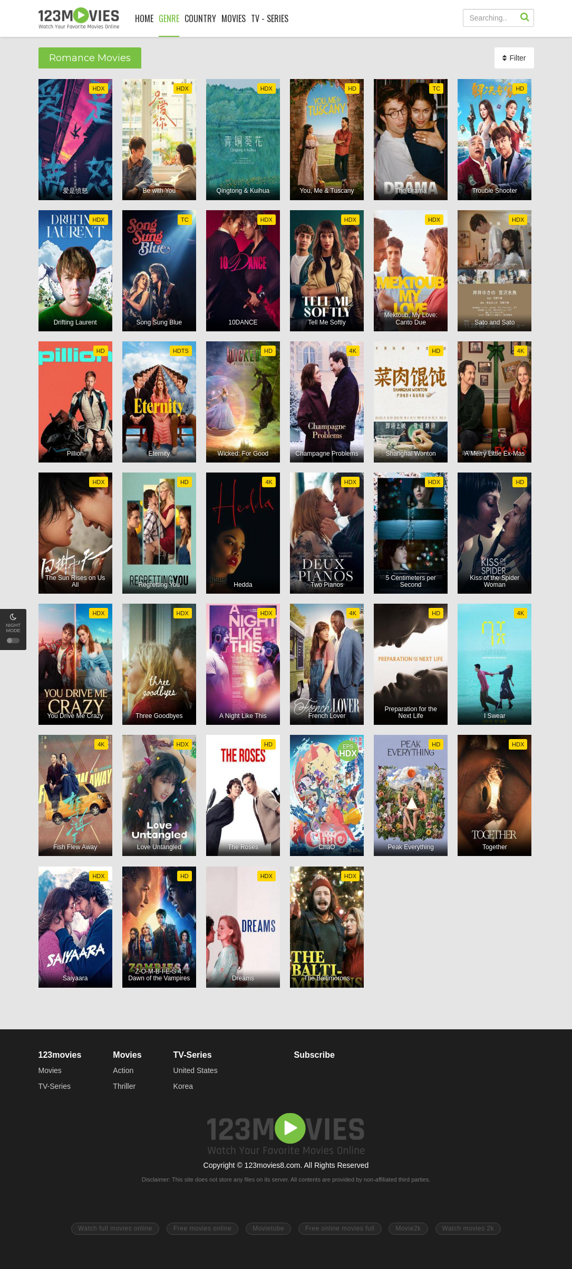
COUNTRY (200, 18)
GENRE (169, 18)
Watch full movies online (115, 1228)
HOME (144, 18)
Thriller (124, 1086)
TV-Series (54, 1086)
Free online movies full (340, 1228)
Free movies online (202, 1228)
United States (195, 1070)
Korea (183, 1086)
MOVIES (233, 18)
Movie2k (408, 1228)
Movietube (268, 1228)
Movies (50, 1070)
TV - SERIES (269, 18)
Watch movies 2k (468, 1228)
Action (123, 1070)
